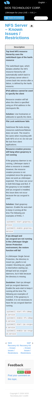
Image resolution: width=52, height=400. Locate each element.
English (42, 2)
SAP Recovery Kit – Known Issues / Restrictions (25, 348)
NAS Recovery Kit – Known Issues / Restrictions (13, 348)
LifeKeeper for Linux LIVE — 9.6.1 (20, 12)
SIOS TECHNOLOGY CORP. (22, 7)
